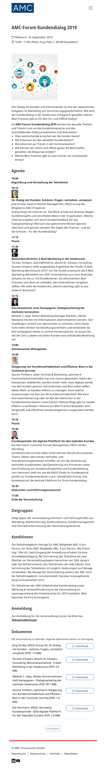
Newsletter (71, 753)
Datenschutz (38, 753)
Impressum (19, 753)
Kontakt (55, 753)
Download (80, 646)
